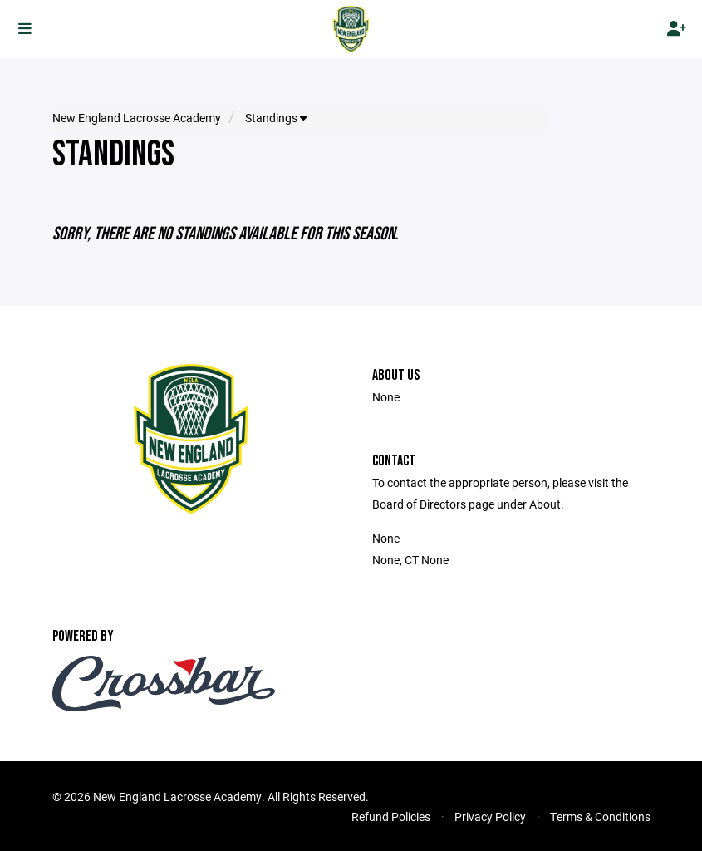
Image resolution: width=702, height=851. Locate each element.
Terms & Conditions (600, 816)
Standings (276, 118)
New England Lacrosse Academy (136, 118)
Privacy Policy (490, 816)
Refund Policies (390, 816)
